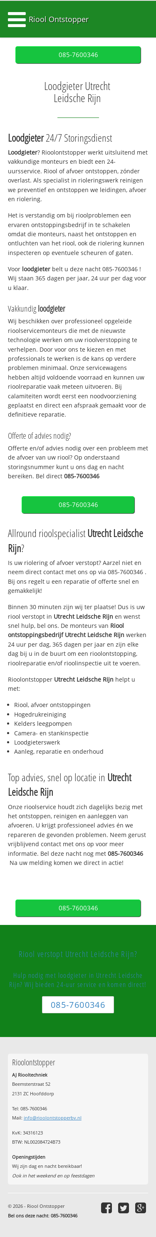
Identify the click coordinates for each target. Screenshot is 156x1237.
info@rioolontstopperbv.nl (53, 1118)
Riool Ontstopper (59, 19)
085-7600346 (78, 54)
